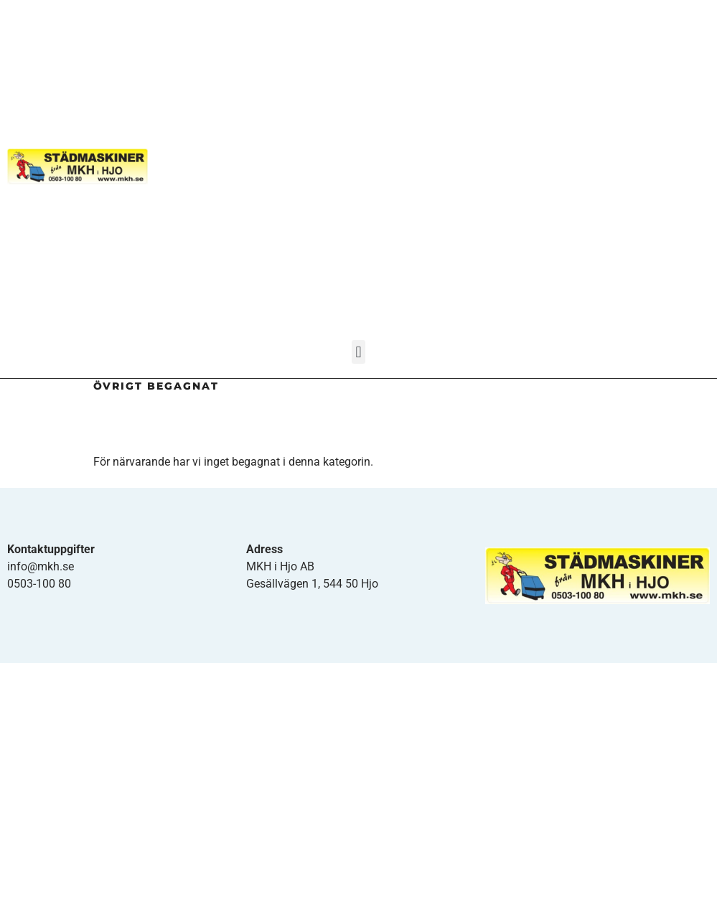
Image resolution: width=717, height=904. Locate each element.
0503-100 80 (39, 583)
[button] (358, 352)
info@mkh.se (40, 566)
